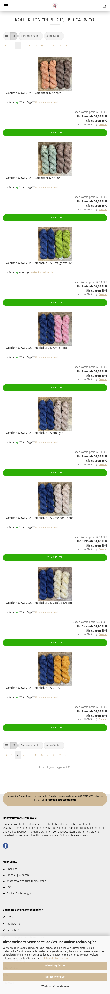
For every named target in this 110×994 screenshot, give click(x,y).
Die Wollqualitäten (18, 875)
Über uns (12, 869)
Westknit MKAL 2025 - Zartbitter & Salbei (33, 178)
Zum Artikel (55, 132)
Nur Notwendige (55, 976)
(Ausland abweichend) (46, 102)
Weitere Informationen (55, 986)
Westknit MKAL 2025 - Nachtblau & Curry (33, 688)
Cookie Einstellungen (19, 893)
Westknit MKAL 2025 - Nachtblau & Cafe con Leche (39, 518)
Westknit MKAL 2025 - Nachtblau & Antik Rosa (36, 348)
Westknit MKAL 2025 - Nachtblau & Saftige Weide (39, 263)
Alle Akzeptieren (55, 965)
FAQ (9, 887)
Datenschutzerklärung (55, 958)
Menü (6, 5)
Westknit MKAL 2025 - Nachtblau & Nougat (34, 433)
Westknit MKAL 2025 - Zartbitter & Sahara (33, 93)
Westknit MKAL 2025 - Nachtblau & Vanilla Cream (39, 603)
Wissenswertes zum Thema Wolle (26, 881)
